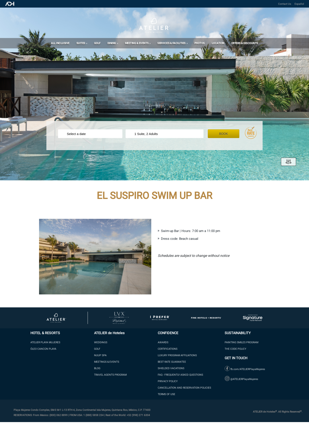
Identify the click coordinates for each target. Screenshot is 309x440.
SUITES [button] (81, 43)
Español (299, 4)
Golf (97, 43)
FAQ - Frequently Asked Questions (180, 375)
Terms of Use (166, 394)
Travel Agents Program (110, 375)
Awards (163, 342)
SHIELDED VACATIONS (171, 368)
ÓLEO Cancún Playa (43, 349)
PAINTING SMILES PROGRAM (241, 342)
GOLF (97, 349)
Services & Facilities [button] (171, 43)
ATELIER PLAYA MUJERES (45, 342)
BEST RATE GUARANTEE (172, 362)
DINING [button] (112, 43)
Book (226, 133)
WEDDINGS (100, 342)
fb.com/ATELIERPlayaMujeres (245, 369)
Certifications (167, 349)
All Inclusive (60, 43)
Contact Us (284, 4)
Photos (199, 43)
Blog (97, 368)
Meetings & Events (106, 362)
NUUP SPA (100, 355)
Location (218, 43)
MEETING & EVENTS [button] (137, 43)
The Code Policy (235, 349)
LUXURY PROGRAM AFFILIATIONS (177, 355)
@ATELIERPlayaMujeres (241, 379)
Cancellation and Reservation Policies (184, 388)
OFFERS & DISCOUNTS (244, 43)
